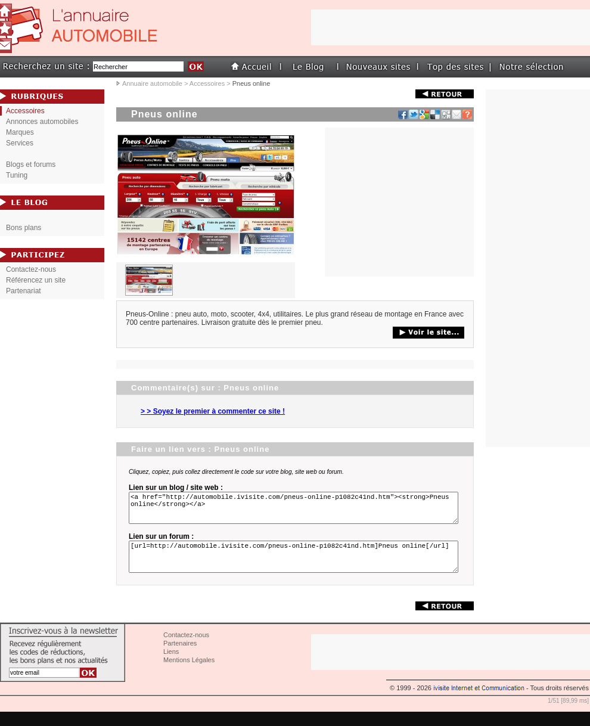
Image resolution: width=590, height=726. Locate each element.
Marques (20, 132)
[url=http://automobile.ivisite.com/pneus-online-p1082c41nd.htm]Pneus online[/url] (295, 567)
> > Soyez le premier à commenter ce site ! (213, 411)
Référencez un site (36, 280)
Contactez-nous (31, 269)
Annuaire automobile (152, 83)
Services (19, 143)
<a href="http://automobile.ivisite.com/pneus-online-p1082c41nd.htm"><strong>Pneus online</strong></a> (295, 511)
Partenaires (180, 657)
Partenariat (23, 291)
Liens (171, 665)
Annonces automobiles (42, 121)
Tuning (16, 175)
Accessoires (207, 83)
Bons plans (23, 228)
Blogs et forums (30, 164)
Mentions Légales (189, 674)
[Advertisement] (538, 268)
